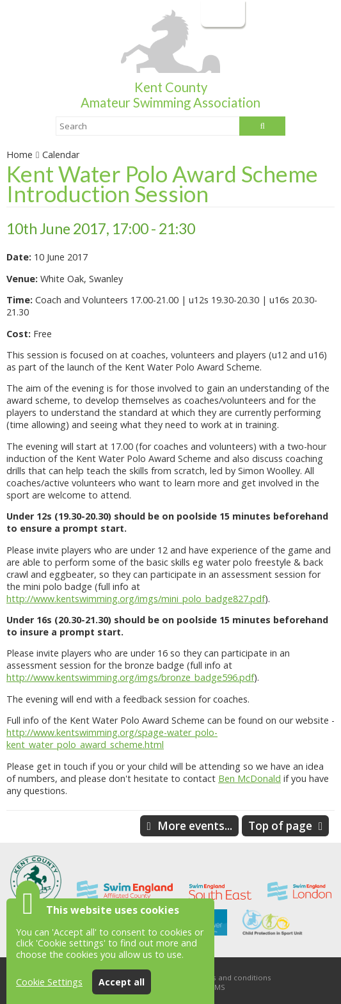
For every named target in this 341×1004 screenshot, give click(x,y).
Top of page (280, 825)
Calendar (60, 154)
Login (221, 13)
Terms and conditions (232, 977)
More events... (194, 825)
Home (19, 154)
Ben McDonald (249, 778)
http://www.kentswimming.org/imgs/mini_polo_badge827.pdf (135, 599)
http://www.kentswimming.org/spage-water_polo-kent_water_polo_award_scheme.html (112, 738)
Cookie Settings (49, 982)
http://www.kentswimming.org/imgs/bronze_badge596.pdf (130, 677)
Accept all (122, 982)
